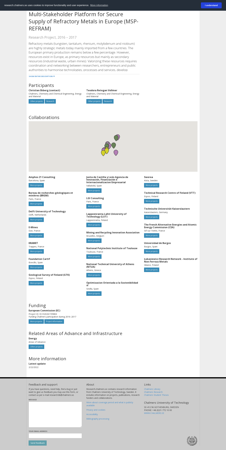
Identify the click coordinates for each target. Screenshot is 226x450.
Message (33, 399)
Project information (54, 321)
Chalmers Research (153, 392)
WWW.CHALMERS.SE (154, 413)
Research (50, 101)
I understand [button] (211, 5)
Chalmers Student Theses (156, 395)
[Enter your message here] (55, 414)
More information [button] (99, 5)
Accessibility (92, 414)
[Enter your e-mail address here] (55, 435)
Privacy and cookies (95, 409)
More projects (36, 185)
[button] (113, 145)
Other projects (36, 101)
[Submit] (38, 443)
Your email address (38, 431)
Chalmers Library (152, 389)
